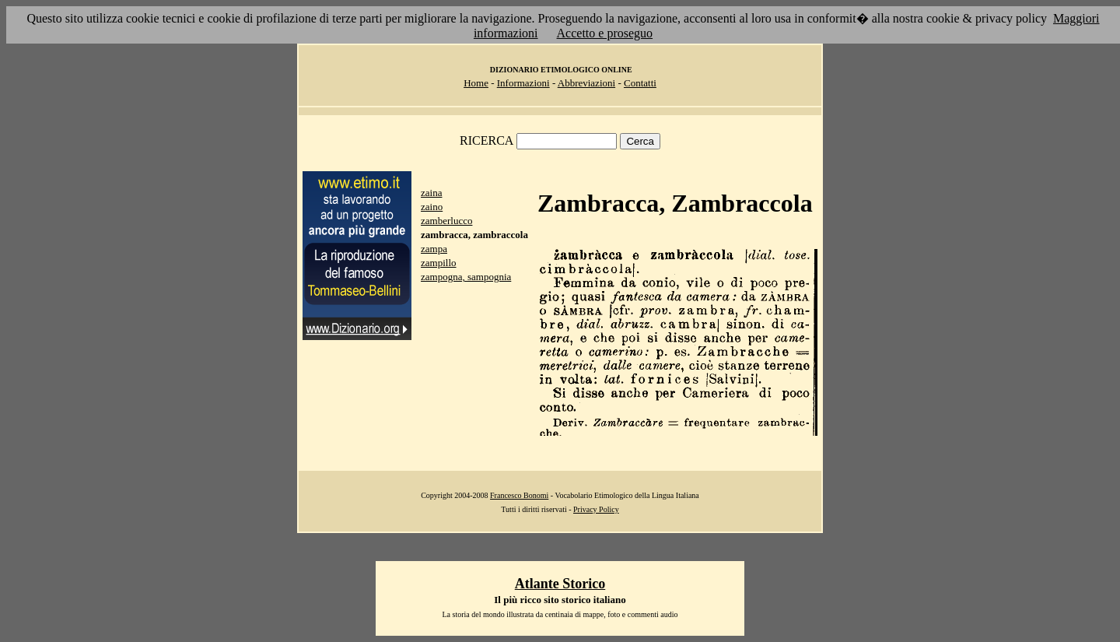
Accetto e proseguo (605, 33)
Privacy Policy (596, 509)
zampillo (439, 262)
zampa (434, 248)
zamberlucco (446, 220)
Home (476, 83)
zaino (432, 206)
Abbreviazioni (586, 83)
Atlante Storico (560, 583)
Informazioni (523, 83)
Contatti (640, 83)
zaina (431, 192)
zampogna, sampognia (466, 276)
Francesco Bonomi (519, 495)
